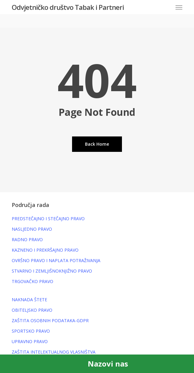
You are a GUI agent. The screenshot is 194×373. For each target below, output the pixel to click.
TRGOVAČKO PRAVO (32, 281)
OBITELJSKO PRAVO (32, 310)
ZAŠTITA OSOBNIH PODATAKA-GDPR (50, 320)
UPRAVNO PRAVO (30, 341)
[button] (179, 7)
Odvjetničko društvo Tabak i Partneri (68, 7)
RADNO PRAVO (27, 239)
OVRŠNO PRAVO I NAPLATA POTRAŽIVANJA (56, 260)
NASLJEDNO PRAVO (32, 229)
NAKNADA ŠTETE (29, 299)
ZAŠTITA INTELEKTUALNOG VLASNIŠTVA (53, 352)
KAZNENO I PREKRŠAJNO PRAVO (45, 250)
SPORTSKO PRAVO (31, 331)
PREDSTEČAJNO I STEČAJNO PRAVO (48, 218)
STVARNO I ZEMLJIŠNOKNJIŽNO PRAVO (52, 271)
